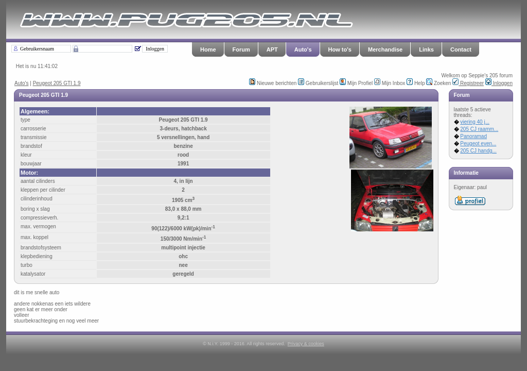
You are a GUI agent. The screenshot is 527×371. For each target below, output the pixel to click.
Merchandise (385, 49)
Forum (241, 49)
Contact (460, 49)
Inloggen (499, 83)
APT (272, 49)
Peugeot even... (478, 143)
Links (426, 49)
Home (208, 49)
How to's (340, 49)
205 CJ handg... (478, 151)
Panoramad (473, 136)
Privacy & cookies (306, 343)
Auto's (303, 49)
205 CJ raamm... (479, 129)
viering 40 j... (474, 122)
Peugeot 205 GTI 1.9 (57, 83)
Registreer (468, 83)
